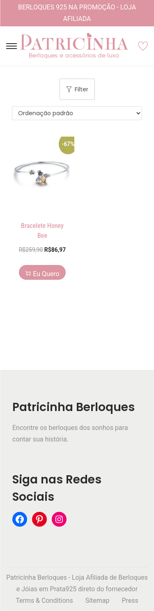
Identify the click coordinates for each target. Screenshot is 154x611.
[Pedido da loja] (77, 113)
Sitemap (97, 600)
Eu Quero (42, 274)
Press (130, 600)
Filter (77, 89)
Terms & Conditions (44, 600)
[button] (66, 145)
